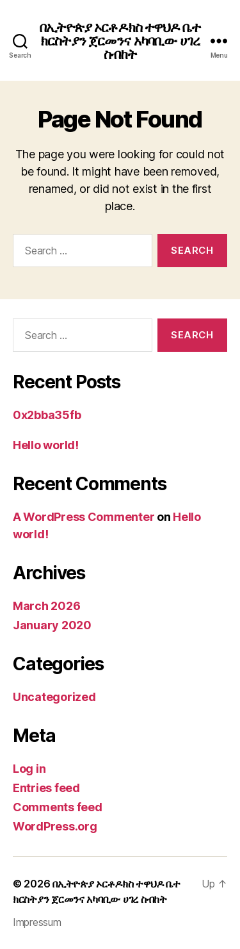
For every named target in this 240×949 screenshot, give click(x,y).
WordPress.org (55, 826)
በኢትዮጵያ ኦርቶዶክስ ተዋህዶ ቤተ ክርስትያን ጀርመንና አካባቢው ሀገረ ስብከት (120, 41)
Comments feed (57, 807)
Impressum (37, 922)
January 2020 (52, 625)
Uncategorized (54, 697)
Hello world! (46, 445)
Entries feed (46, 788)
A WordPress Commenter (83, 517)
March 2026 (46, 606)
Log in (29, 768)
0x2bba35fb (47, 415)
